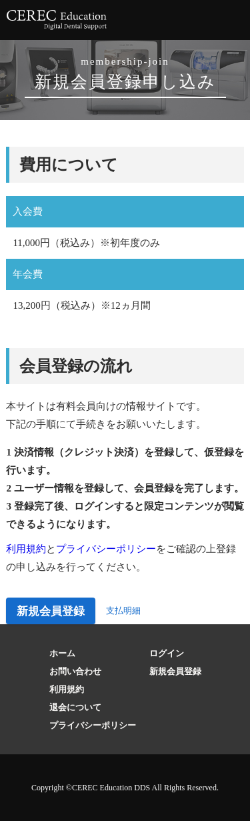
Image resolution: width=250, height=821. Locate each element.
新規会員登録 (51, 611)
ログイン (166, 653)
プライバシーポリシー (106, 549)
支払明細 (123, 611)
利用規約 (26, 549)
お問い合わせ (75, 671)
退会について (75, 707)
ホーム (62, 653)
